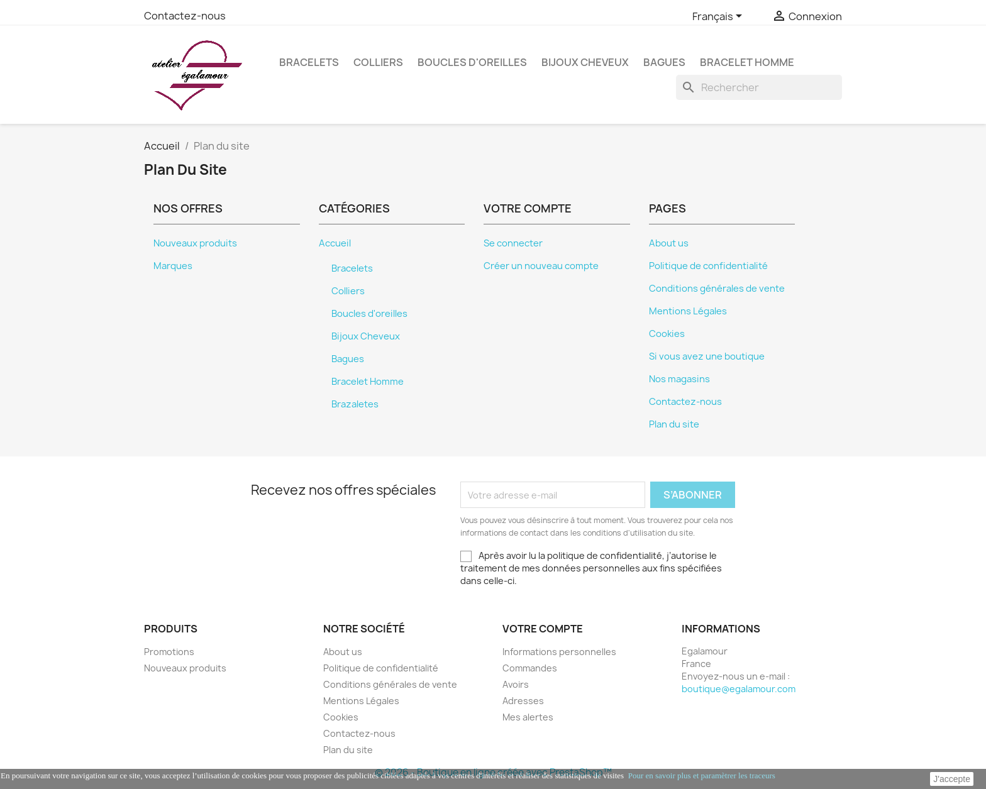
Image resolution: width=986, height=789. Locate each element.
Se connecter (513, 243)
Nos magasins (679, 379)
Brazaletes (355, 404)
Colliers (378, 62)
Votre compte (542, 629)
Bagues (664, 62)
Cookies (667, 334)
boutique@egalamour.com (738, 689)
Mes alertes (527, 717)
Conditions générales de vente (717, 288)
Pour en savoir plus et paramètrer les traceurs (701, 775)
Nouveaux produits (195, 243)
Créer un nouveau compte (541, 266)
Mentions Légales (688, 311)
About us (669, 243)
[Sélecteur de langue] (719, 17)
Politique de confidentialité (708, 266)
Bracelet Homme (747, 62)
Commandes (529, 668)
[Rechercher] (759, 87)
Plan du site (674, 424)
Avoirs (515, 684)
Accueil (335, 243)
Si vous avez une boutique (707, 356)
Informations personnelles (559, 652)
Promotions (169, 652)
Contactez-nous (185, 16)
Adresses (523, 701)
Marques (172, 266)
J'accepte (951, 779)
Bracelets (309, 62)
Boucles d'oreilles (472, 62)
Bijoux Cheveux (585, 62)
